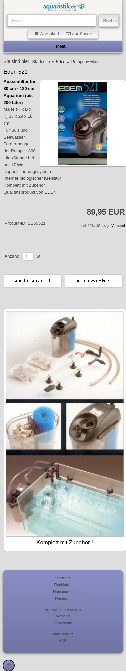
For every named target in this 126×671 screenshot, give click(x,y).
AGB (63, 640)
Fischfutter (63, 584)
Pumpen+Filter (85, 61)
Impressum (62, 623)
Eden (60, 61)
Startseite (41, 61)
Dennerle (62, 598)
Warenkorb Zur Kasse (63, 33)
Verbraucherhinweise (63, 609)
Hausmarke (63, 591)
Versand (118, 226)
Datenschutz (62, 634)
